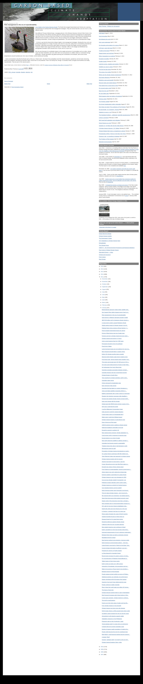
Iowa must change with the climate (111, 401)
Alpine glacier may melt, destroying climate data (114, 472)
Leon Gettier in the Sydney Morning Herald (46, 27)
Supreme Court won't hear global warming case (114, 582)
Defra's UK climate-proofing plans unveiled (113, 354)
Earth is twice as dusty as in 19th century (112, 563)
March (104, 302)
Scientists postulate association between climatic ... (115, 370)
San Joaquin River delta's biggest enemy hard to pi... (115, 312)
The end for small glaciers (108, 600)
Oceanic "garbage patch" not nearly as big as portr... (115, 639)
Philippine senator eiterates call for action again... (114, 482)
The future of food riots (108, 590)
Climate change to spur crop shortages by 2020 (114, 477)
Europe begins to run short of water (111, 438)
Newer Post (7, 83)
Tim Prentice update (104, 101)
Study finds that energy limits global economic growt (115, 498)
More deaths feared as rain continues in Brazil (113, 527)
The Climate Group (104, 245)
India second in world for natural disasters (112, 412)
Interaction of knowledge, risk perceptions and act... (115, 566)
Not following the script (105, 39)
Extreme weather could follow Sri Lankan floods (114, 474)
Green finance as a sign (105, 123)
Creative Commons (48, 65)
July (103, 292)
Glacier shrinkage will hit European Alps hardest (114, 579)
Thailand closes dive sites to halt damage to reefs (114, 446)
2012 (102, 274)
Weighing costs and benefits (106, 80)
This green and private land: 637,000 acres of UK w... (115, 362)
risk (31, 72)
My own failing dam (104, 93)
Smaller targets (103, 61)
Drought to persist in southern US (110, 430)
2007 (102, 654)
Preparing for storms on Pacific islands (112, 550)
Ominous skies (103, 99)
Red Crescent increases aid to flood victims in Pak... (115, 595)
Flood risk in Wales (107, 346)
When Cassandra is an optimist (107, 56)
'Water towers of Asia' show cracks (111, 561)
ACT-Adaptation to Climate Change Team (109, 240)
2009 (102, 649)
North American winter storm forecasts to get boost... (115, 490)
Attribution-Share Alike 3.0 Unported (61, 65)
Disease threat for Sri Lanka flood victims (112, 519)
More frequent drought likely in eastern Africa (113, 351)
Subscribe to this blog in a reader (107, 227)
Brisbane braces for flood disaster (110, 571)
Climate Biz (110, 182)
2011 (102, 277)
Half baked (102, 33)
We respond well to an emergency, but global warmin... (116, 495)
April (103, 299)
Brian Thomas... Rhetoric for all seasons (109, 26)
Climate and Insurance (105, 254)
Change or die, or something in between (109, 136)
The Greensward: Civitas (105, 238)
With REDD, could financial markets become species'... (116, 634)
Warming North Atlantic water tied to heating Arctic (115, 357)
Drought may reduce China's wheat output (112, 467)
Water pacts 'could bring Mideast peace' (112, 417)
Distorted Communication (105, 141)
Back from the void (104, 91)
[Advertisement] (107, 664)
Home (48, 83)
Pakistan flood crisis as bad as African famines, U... (115, 328)
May (103, 297)
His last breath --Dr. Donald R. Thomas (109, 109)
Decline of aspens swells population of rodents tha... (115, 629)
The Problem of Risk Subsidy (106, 139)
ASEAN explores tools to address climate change (114, 425)
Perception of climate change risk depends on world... (115, 451)
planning (28, 72)
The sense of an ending (105, 72)
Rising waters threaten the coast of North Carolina (115, 514)
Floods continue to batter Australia (110, 584)
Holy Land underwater (104, 42)
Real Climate (102, 259)
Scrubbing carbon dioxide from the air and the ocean (115, 613)
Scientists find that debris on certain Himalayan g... (115, 388)
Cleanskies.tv (119, 176)
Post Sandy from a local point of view (108, 85)
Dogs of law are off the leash (109, 422)
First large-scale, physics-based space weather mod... (116, 359)
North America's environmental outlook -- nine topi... (115, 542)
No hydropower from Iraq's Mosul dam (111, 367)
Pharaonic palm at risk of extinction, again (112, 621)
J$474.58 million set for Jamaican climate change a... (115, 320)
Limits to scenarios (104, 117)
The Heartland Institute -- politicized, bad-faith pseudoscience (114, 115)
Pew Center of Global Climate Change (109, 250)
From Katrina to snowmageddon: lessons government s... (116, 469)
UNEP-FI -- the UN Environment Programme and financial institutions (117, 247)
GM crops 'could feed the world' (110, 406)
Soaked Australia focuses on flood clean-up (113, 516)
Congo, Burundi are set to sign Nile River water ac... (115, 464)
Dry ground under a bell (105, 88)
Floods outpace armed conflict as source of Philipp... (115, 574)
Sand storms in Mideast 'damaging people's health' (115, 317)
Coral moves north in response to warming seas (114, 435)
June (103, 294)
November (105, 281)
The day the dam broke (105, 69)
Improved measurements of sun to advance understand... (116, 532)
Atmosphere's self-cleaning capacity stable (113, 616)
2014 (102, 269)
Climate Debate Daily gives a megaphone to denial (112, 131)
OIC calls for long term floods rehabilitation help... (114, 506)
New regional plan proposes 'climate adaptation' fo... (115, 432)
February (104, 305)
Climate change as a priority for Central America (114, 485)
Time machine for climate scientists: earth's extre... (115, 377)
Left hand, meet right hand (106, 48)
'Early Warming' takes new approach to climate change (116, 456)
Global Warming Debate (105, 233)
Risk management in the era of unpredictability (114, 315)
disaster (23, 72)
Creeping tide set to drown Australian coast (113, 626)
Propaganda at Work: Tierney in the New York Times (112, 133)
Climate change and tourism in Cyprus (112, 338)
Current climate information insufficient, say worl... (114, 548)
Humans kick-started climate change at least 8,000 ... (115, 398)
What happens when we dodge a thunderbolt (110, 96)
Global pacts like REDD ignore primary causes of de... (116, 404)
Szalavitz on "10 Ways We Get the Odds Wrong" (111, 125)
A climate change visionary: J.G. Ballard (109, 128)
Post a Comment (8, 81)
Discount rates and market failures (108, 82)
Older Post (89, 83)
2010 (102, 646)
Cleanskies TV (118, 156)
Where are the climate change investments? (110, 75)
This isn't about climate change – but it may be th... (115, 493)
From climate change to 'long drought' (111, 605)
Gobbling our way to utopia (106, 66)
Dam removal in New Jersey (109, 385)
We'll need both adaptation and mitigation (109, 120)
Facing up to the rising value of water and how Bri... (115, 603)
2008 (102, 652)
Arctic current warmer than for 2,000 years (113, 341)
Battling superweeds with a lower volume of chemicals (116, 393)
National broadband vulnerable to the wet (112, 427)
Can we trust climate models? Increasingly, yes (114, 480)
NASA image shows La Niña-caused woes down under (116, 611)
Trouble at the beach (104, 50)
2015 (102, 266)
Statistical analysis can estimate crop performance (115, 577)
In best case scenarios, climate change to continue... (115, 597)
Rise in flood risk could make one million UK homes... (115, 587)
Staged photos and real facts (106, 53)
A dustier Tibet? (106, 637)
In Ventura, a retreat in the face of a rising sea (113, 511)
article (126, 195)
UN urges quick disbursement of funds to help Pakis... (116, 364)
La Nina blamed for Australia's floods (111, 553)
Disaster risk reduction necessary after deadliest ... (115, 396)
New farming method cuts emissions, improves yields (115, 540)
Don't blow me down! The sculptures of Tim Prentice (112, 107)
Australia (18, 72)
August (104, 289)
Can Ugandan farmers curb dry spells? (112, 487)
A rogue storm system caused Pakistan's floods (114, 323)
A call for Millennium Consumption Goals (112, 409)
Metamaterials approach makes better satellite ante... (115, 309)
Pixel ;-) (28, 65)
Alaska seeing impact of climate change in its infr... (115, 325)
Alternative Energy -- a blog (106, 252)
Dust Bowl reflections (104, 77)
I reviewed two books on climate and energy (116, 185)
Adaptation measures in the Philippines (112, 618)
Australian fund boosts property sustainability (113, 443)
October (104, 284)
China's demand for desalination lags (111, 383)
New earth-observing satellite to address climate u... (115, 440)
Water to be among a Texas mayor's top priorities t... (115, 569)
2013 (102, 271)
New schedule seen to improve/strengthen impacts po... (116, 503)
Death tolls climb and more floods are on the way (114, 508)
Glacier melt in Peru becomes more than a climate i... (115, 501)
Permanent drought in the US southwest (112, 343)
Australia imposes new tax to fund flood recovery (114, 372)
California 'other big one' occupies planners (113, 524)
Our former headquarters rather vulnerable (110, 104)
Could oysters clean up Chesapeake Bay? (112, 414)
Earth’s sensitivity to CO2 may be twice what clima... (115, 529)
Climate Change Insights (105, 236)
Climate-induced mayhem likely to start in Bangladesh (116, 592)
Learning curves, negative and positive (109, 64)
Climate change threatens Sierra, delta (112, 642)
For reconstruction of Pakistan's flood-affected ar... (115, 558)
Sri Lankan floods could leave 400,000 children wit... (115, 453)
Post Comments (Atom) (17, 87)
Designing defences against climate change (113, 522)
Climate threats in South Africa (109, 375)
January (104, 307)
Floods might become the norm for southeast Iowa (115, 632)
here (124, 165)
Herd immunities (103, 36)
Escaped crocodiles (104, 58)
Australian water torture (108, 380)
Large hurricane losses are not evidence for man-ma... (116, 349)
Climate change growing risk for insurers (112, 459)
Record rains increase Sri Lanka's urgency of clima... (115, 556)
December (105, 279)
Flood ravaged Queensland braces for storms (113, 330)
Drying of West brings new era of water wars (113, 333)
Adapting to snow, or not (105, 112)
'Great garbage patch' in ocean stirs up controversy (115, 624)
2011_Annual (11, 72)
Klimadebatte (102, 243)
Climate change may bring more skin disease (113, 608)
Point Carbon (102, 257)
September (105, 286)
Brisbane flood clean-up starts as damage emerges (115, 535)
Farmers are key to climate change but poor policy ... (115, 336)
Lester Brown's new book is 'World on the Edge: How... (116, 545)
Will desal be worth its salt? (109, 448)
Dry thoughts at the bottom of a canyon (109, 45)
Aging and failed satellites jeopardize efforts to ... (114, 391)
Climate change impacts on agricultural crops (113, 419)
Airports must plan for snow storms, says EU (113, 461)
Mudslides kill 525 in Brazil (108, 537)
